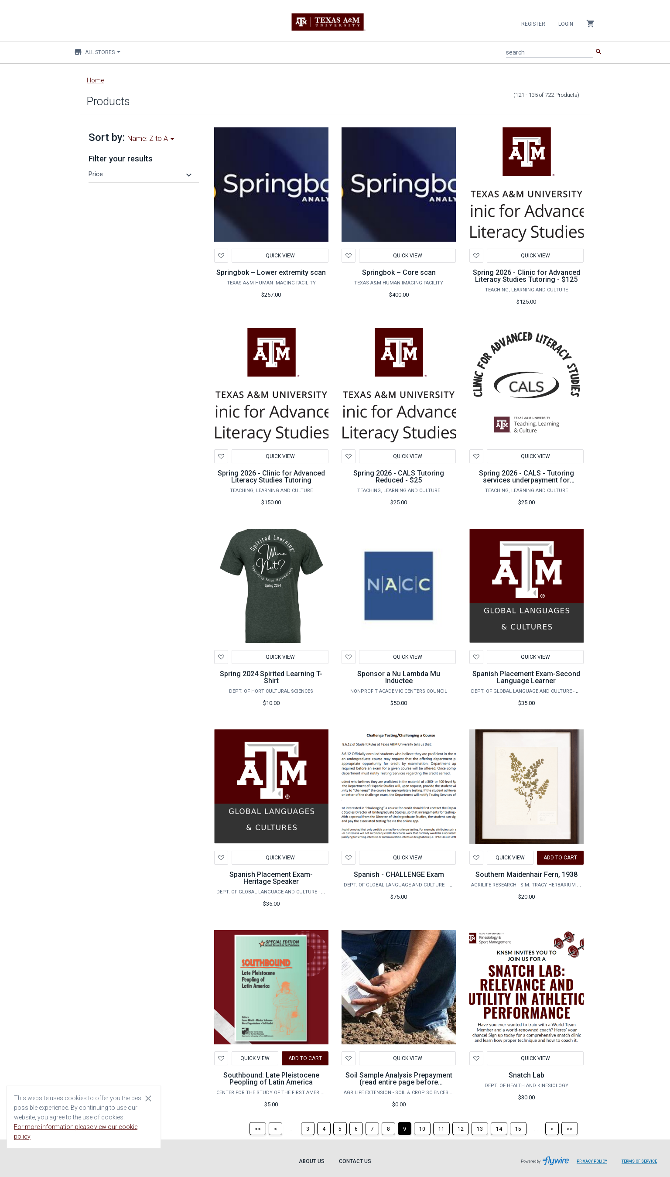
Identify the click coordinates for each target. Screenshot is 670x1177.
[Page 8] (388, 1128)
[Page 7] (372, 1128)
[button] (141, 174)
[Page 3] (307, 1128)
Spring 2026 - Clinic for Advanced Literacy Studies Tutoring (271, 476)
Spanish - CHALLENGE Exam (399, 874)
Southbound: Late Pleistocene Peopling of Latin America (271, 1078)
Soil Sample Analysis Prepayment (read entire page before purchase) (398, 1082)
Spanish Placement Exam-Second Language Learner (526, 677)
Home (95, 80)
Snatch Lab (526, 1075)
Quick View (279, 256)
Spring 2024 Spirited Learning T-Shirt (271, 677)
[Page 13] (480, 1128)
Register (533, 24)
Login (565, 24)
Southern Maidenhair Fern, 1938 (526, 874)
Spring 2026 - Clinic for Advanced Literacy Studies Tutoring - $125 (526, 276)
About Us (312, 1161)
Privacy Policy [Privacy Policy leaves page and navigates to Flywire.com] (592, 1161)
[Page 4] (324, 1128)
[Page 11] (441, 1128)
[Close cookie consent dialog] (148, 1098)
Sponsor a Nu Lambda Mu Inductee (398, 677)
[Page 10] (422, 1128)
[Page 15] (518, 1128)
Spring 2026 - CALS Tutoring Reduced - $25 (398, 476)
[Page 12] (460, 1128)
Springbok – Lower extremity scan (271, 272)
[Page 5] (340, 1128)
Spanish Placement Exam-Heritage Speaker (271, 878)
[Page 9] (404, 1128)
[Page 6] (356, 1128)
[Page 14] (499, 1128)
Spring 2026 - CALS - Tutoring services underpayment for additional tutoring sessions (526, 480)
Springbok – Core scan (399, 272)
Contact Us (355, 1161)
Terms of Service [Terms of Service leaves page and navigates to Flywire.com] (639, 1161)
